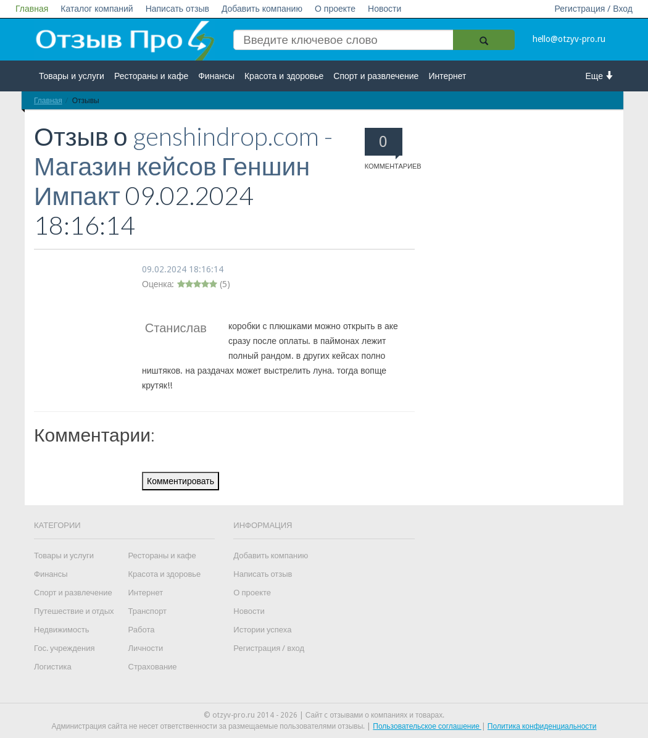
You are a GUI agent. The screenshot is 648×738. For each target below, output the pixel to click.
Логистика (53, 666)
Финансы (216, 76)
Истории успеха (262, 629)
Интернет (447, 76)
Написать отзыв (177, 9)
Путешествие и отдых (74, 611)
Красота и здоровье (283, 76)
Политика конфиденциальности (542, 726)
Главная (31, 9)
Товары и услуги (71, 76)
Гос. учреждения (64, 648)
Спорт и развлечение (375, 76)
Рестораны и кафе (151, 76)
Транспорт (147, 611)
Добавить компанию (262, 9)
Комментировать (180, 481)
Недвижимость (61, 629)
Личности (146, 648)
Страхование (152, 666)
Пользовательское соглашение (427, 726)
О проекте (335, 9)
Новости (384, 9)
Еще (600, 75)
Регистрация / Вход (593, 9)
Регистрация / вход (268, 648)
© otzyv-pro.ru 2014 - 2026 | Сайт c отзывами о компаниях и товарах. (324, 715)
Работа (141, 629)
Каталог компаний (96, 9)
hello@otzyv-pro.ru (569, 39)
